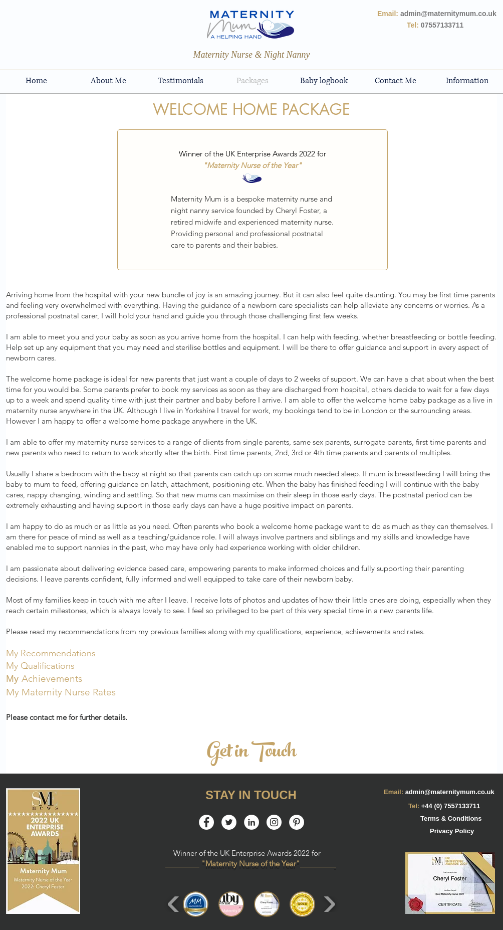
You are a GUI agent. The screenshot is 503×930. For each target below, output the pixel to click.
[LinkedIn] (251, 822)
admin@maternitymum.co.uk (449, 792)
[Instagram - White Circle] (274, 822)
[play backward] (174, 904)
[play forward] (329, 904)
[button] (195, 904)
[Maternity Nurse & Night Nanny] (251, 55)
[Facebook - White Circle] (206, 822)
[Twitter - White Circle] (228, 822)
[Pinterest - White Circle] (296, 822)
